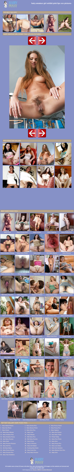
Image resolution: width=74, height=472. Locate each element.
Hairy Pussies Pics (8, 452)
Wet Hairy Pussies (32, 439)
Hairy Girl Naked (32, 445)
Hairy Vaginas (55, 430)
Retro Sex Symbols (57, 448)
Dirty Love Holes (56, 445)
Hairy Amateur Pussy (9, 436)
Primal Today (55, 436)
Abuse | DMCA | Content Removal (42, 469)
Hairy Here (55, 441)
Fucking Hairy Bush (32, 448)
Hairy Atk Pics (7, 445)
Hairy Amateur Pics (8, 434)
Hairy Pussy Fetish (56, 425)
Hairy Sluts (6, 441)
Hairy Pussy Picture (8, 450)
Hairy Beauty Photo (32, 428)
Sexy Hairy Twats (56, 434)
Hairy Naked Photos (7, 425)
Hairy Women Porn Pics (58, 450)
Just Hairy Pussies (8, 439)
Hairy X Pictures (31, 443)
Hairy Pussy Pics (56, 428)
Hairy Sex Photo (6, 428)
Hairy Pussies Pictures (9, 443)
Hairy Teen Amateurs (9, 454)
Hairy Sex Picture (56, 432)
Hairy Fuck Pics (31, 450)
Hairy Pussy (30, 441)
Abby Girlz (55, 452)
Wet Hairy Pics (31, 436)
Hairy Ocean (5, 430)
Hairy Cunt (30, 432)
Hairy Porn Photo (56, 439)
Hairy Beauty (31, 434)
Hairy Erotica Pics (32, 425)
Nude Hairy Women (8, 432)
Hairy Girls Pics (31, 430)
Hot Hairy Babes (7, 448)
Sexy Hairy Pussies (32, 452)
